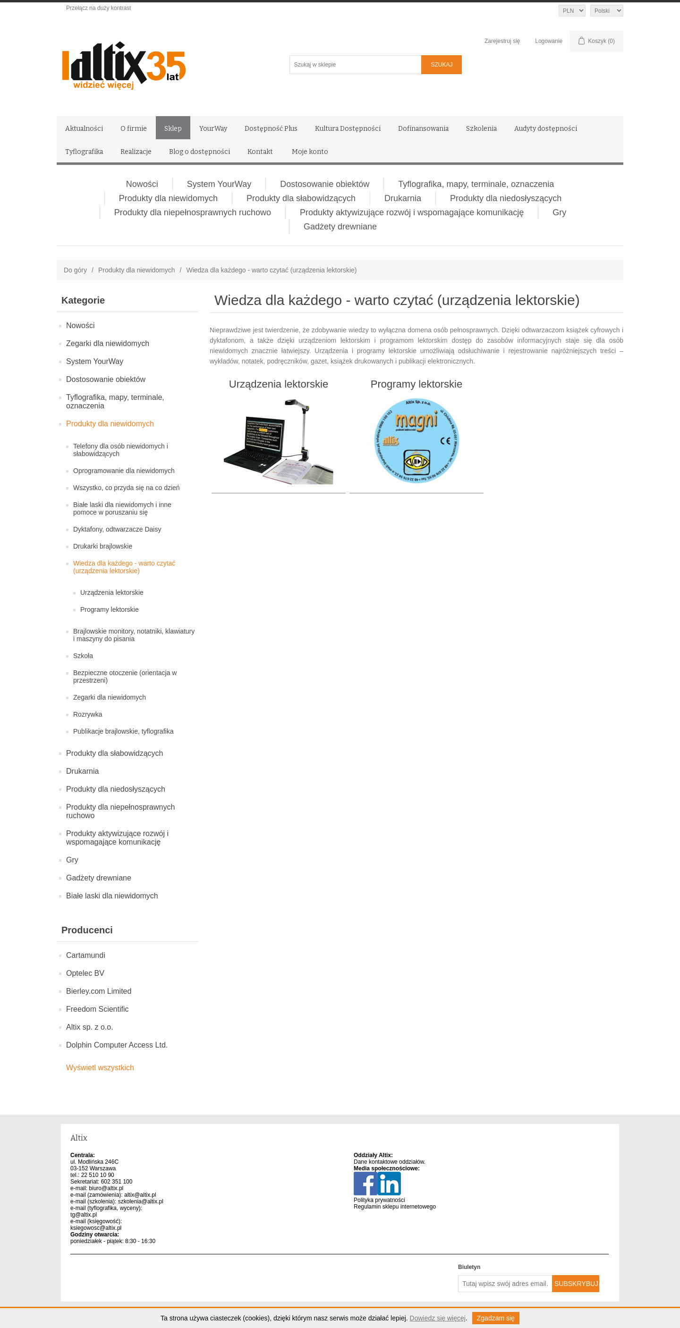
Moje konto (310, 152)
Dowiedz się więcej (438, 1318)
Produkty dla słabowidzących (301, 198)
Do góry (75, 270)
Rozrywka (87, 714)
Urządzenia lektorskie (112, 592)
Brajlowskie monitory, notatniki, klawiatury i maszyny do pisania (134, 635)
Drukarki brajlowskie (102, 546)
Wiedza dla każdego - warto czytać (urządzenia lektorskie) (124, 567)
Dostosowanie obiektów (324, 184)
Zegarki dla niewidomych (107, 343)
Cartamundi (85, 955)
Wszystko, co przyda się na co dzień (126, 487)
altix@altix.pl (140, 1195)
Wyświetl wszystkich (100, 1068)
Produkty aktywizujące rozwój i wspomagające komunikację (412, 212)
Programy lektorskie (109, 609)
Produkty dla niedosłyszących (505, 198)
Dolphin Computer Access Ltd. (117, 1045)
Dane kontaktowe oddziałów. (389, 1162)
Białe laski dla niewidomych (112, 896)
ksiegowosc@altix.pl (95, 1228)
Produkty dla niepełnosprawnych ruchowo (192, 212)
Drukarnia (402, 198)
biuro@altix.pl (106, 1188)
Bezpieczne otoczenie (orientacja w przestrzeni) (125, 676)
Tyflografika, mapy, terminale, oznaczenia (476, 184)
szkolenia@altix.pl (140, 1201)
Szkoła (83, 656)
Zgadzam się (496, 1318)
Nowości (142, 184)
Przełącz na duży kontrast (98, 8)
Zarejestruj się (502, 41)
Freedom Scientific (97, 1009)
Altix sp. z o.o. (89, 1027)
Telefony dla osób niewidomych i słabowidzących (120, 449)
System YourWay (219, 184)
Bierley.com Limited (98, 991)
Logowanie (548, 41)
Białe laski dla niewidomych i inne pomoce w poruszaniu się (122, 508)
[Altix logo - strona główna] (164, 62)
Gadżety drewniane (340, 226)
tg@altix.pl (83, 1214)
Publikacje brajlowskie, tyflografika (123, 731)
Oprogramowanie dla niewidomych (124, 470)
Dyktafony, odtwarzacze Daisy (117, 529)
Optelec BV (85, 973)
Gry (559, 212)
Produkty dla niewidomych (168, 198)
